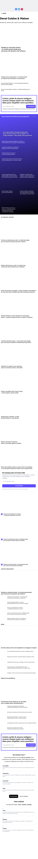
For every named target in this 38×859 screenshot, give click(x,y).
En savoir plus (13, 796)
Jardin (2, 844)
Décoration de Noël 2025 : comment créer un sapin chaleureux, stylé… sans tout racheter (17, 717)
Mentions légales (5, 856)
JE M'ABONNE (31, 106)
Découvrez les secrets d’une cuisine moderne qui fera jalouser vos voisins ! (15, 728)
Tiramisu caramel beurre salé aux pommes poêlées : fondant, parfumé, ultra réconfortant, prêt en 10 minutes (10, 176)
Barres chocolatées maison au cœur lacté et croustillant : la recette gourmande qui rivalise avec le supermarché (16, 467)
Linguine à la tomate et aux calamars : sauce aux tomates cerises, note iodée (11, 366)
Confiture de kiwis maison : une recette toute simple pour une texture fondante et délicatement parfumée (16, 341)
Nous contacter (24, 796)
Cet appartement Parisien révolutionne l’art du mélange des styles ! (21, 723)
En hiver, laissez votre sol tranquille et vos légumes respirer (19, 648)
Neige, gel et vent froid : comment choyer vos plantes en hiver (20, 656)
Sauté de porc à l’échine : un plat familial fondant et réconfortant (10, 417)
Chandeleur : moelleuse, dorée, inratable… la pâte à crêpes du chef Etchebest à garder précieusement (27, 176)
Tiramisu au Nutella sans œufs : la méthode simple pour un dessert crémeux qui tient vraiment (15, 240)
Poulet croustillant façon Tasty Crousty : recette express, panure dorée (12, 392)
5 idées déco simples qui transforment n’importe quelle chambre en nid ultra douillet (17, 707)
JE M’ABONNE (19, 485)
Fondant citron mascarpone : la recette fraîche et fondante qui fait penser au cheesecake (14, 77)
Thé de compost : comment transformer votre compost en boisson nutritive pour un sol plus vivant (18, 667)
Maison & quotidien (6, 842)
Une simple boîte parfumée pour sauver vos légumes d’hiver (20, 651)
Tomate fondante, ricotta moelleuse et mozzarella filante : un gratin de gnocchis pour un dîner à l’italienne (17, 316)
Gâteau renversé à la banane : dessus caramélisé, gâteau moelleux (11, 442)
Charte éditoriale (5, 854)
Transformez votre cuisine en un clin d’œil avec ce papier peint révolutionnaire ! (13, 702)
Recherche (4, 847)
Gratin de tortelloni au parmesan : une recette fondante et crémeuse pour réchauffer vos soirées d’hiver (27, 192)
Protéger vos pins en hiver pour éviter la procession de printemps (21, 672)
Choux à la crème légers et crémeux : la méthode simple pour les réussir (12, 514)
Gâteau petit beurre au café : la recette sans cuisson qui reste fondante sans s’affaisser (13, 266)
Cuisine (3, 840)
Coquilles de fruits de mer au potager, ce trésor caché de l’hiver (21, 662)
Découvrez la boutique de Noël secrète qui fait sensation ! (19, 712)
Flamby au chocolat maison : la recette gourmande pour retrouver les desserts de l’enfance (13, 49)
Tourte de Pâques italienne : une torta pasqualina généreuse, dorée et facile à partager (17, 603)
